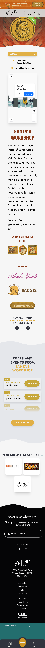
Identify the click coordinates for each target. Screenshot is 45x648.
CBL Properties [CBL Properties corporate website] (17, 626)
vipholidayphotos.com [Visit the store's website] (24, 68)
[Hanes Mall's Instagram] (26, 548)
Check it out (32, 383)
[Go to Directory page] (10, 645)
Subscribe (22, 583)
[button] (33, 13)
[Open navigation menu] (22, 642)
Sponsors (22, 598)
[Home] (12, 13)
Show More (22, 422)
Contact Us (22, 593)
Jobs (22, 590)
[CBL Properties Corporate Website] (22, 615)
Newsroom (22, 586)
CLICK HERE (37, 4)
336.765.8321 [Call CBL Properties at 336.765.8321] (22, 576)
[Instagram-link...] (13, 466)
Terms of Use (22, 605)
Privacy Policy (22, 602)
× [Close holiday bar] (43, 4)
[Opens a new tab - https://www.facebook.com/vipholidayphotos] (17, 328)
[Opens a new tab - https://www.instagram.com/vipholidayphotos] (28, 328)
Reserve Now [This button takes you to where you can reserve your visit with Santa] (22, 306)
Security (22, 608)
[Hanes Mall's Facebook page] (20, 548)
